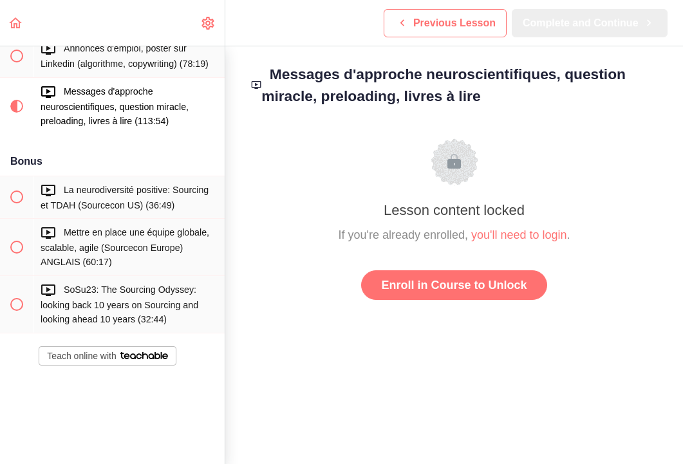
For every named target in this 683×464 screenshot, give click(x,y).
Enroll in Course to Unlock (454, 285)
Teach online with (107, 356)
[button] (16, 23)
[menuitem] (208, 23)
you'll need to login (519, 234)
